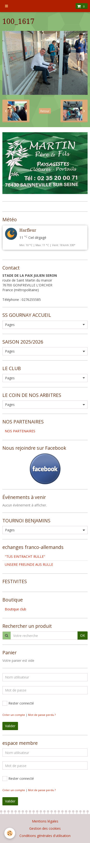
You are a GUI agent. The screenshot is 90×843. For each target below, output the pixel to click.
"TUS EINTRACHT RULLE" (25, 556)
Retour (44, 111)
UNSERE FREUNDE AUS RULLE (29, 564)
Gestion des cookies (45, 828)
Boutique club (15, 609)
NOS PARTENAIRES (20, 431)
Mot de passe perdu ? (42, 715)
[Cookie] (9, 833)
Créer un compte (13, 715)
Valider (10, 726)
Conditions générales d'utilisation (45, 835)
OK (82, 635)
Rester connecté (18, 703)
